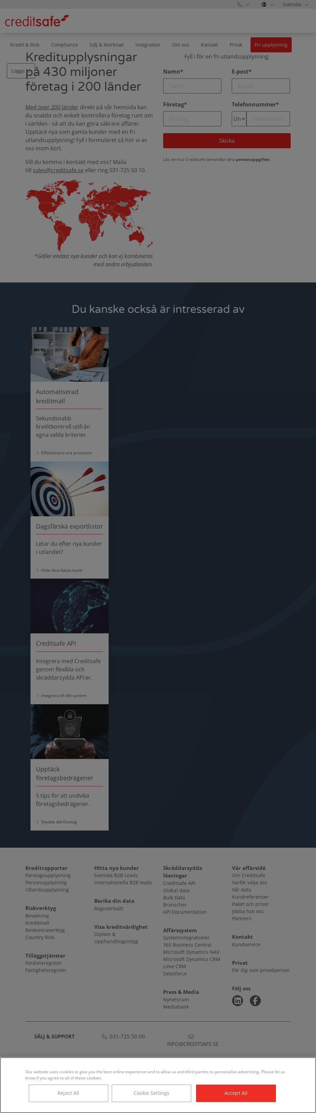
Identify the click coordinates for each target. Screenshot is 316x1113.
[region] (158, 1085)
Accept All (235, 1093)
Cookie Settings (151, 1093)
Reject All (68, 1093)
